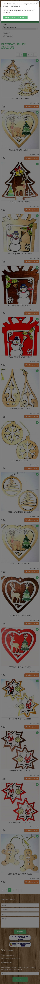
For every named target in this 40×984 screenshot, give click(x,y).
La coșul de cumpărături (15, 17)
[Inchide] (38, 1)
